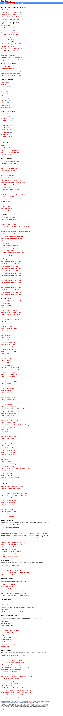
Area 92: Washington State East (10, 477)
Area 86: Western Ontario (8, 504)
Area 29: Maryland (7, 365)
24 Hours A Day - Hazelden (10, 565)
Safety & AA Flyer (8, 196)
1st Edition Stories (8, 66)
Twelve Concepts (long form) (13, 252)
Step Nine (4, 100)
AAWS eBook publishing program (10, 527)
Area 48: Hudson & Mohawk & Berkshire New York (15, 408)
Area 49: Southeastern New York (10, 411)
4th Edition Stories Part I (10, 71)
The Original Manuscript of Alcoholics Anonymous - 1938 (17, 690)
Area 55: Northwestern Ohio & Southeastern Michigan (16, 425)
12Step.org (5, 621)
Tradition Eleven (6, 136)
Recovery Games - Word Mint (9, 609)
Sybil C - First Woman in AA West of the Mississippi (15, 595)
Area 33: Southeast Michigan (9, 374)
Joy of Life (4, 635)
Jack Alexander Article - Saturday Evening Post (14, 593)
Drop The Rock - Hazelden (9, 568)
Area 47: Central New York (9, 406)
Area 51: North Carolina (8, 415)
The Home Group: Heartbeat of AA (13, 556)
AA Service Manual (9, 219)
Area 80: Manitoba (7, 491)
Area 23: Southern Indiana (9, 351)
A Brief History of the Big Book (11, 161)
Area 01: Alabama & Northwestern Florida (13, 301)
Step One (4, 82)
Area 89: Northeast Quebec (9, 511)
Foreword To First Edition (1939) (10, 12)
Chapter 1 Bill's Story (7, 30)
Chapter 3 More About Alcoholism (10, 34)
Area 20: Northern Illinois (8, 344)
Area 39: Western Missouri (9, 388)
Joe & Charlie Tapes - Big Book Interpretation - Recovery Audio (18, 607)
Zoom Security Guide (9, 154)
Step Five (4, 91)
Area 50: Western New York (9, 413)
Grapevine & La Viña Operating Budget (13, 542)
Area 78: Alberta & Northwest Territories (12, 486)
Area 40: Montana (6, 390)
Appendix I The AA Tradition (9, 55)
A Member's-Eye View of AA (10, 163)
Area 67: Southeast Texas (8, 452)
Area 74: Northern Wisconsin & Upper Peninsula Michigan (17, 468)
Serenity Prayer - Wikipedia (9, 681)
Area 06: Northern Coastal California (11, 312)
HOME (22, 3)
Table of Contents (6, 25)
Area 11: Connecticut (7, 324)
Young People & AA (8, 210)
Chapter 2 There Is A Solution (9, 32)
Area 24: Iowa (5, 353)
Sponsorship (7, 240)
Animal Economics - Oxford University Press (13, 655)
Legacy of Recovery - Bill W (12, 554)
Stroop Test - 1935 (7, 685)
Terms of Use (32, 702)
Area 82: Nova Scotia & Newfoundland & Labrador (15, 495)
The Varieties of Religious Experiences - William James (16, 692)
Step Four (4, 89)
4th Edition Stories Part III (10, 75)
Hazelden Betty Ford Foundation (10, 630)
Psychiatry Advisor (7, 637)
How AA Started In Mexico (12, 544)
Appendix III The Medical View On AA (11, 60)
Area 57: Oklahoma (7, 429)
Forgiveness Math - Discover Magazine (12, 669)
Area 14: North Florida (8, 330)
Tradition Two (5, 116)
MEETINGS (3, 3)
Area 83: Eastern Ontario (8, 498)
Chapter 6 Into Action (7, 41)
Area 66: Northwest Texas (8, 450)
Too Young (6, 206)
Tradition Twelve (6, 139)
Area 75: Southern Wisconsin (9, 470)
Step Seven (5, 96)
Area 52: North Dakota (8, 418)
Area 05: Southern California (9, 310)
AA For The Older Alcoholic (10, 168)
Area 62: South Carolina (8, 441)
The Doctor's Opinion (7, 27)
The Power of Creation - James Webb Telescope (14, 612)
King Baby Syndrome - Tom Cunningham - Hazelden (15, 572)
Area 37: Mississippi (7, 383)
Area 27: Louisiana (7, 360)
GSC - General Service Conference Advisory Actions (17, 226)
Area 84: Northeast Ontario (9, 500)
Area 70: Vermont (6, 459)
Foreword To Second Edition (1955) (11, 14)
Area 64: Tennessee (7, 445)
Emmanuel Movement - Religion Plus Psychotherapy (15, 667)
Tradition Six (5, 125)
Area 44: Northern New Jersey (10, 399)
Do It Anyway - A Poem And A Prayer (11, 665)
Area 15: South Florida (8, 333)
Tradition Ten (5, 134)
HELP (17, 3)
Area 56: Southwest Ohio (8, 427)
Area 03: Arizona (6, 305)
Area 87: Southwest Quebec (9, 507)
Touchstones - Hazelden (8, 575)
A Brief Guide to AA (8, 217)
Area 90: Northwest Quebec (9, 514)
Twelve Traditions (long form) (11, 248)
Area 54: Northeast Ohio (8, 422)
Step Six (4, 93)
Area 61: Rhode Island (8, 438)
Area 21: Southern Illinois (8, 347)
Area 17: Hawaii (6, 337)
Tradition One (5, 113)
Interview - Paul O (9, 549)
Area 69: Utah (5, 457)
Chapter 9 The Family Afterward (10, 48)
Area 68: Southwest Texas (9, 454)
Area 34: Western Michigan (9, 376)
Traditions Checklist (10, 245)
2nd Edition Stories (8, 68)
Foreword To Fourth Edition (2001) (11, 19)
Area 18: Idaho (6, 340)
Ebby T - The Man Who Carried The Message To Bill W (16, 591)
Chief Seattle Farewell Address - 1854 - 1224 (13, 660)
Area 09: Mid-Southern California (10, 319)
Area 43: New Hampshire (8, 397)
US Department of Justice (8, 644)
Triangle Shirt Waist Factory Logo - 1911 (12, 694)
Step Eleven (5, 105)
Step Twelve (5, 107)
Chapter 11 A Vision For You (9, 53)
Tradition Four (5, 120)
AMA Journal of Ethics (7, 625)
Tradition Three (6, 118)
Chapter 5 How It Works (8, 39)
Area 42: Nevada (6, 395)
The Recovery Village (7, 639)
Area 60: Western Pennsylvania (10, 436)
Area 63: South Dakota (8, 443)
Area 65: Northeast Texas (8, 448)
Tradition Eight (6, 129)
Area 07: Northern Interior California (11, 314)
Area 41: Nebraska (7, 392)
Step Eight (4, 98)
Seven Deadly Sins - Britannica (10, 683)
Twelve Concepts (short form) (11, 255)
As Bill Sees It (7, 173)
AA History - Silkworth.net (8, 584)
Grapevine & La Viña (7, 539)
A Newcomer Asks (8, 166)
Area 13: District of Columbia (9, 328)
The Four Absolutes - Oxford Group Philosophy (14, 687)
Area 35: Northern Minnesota (9, 379)
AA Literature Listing (11, 170)
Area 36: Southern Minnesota (9, 381)
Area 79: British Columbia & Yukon (11, 488)
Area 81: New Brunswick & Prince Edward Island (14, 493)
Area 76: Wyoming (7, 473)
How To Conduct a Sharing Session (12, 236)
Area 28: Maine (6, 363)
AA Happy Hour (6, 623)
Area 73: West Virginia (8, 466)
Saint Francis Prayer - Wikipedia (10, 678)
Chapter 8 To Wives (7, 46)
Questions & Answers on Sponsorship (13, 194)
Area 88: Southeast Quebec (9, 509)
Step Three (5, 86)
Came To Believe (8, 175)
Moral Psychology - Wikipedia (9, 674)
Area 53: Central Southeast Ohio (10, 420)
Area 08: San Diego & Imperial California (12, 317)
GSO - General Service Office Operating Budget (16, 231)
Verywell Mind (5, 646)
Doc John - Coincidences (8, 586)
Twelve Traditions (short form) (11, 250)
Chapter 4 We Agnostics (8, 37)
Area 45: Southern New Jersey (10, 402)
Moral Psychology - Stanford (9, 671)
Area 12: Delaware (7, 326)
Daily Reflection (7, 177)
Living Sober (7, 187)
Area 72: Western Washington (10, 464)
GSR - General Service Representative (13, 233)
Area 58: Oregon (6, 431)
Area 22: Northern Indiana (8, 349)
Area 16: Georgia (6, 335)
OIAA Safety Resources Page (11, 147)
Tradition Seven (6, 127)
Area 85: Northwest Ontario (9, 502)
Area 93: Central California (9, 480)
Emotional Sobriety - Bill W (12, 546)
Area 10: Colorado (6, 321)
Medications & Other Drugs (10, 189)
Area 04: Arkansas (7, 307)
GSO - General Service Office (11, 229)
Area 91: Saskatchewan (8, 516)
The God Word (7, 201)
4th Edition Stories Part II (10, 73)
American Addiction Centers (9, 628)
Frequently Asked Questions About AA (13, 182)
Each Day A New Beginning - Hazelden (12, 570)
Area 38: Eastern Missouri (8, 386)
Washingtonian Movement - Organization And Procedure (16, 697)
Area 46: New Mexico (7, 404)
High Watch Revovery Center (9, 632)
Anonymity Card (7, 145)
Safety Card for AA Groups (10, 150)
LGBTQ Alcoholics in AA (10, 185)
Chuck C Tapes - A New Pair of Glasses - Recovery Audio (17, 605)
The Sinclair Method (7, 641)
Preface (4, 10)
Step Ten (4, 102)
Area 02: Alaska (6, 303)
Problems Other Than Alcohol (11, 192)
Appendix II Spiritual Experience (10, 57)
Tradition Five (5, 123)
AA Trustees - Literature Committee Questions (17, 222)
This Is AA (6, 203)
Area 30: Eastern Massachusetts (10, 367)
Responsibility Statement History (13, 238)
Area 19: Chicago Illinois (8, 342)
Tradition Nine (5, 132)
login (7, 711)
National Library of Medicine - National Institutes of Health (17, 676)
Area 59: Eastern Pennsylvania (10, 434)
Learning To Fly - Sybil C (12, 551)
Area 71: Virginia (6, 461)
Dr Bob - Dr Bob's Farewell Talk (10, 588)
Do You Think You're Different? (11, 180)
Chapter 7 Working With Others (10, 43)
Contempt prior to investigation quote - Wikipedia (14, 662)
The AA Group (7, 243)
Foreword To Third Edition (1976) (10, 16)
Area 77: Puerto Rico (7, 475)
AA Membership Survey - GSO (11, 261)
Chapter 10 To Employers (8, 50)
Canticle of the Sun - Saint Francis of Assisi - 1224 (15, 658)
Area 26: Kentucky (7, 358)
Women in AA (7, 208)
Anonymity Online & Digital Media (12, 224)
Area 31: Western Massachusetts (10, 369)
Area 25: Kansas (6, 356)
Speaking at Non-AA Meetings (11, 199)
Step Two (4, 84)
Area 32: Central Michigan (9, 372)
